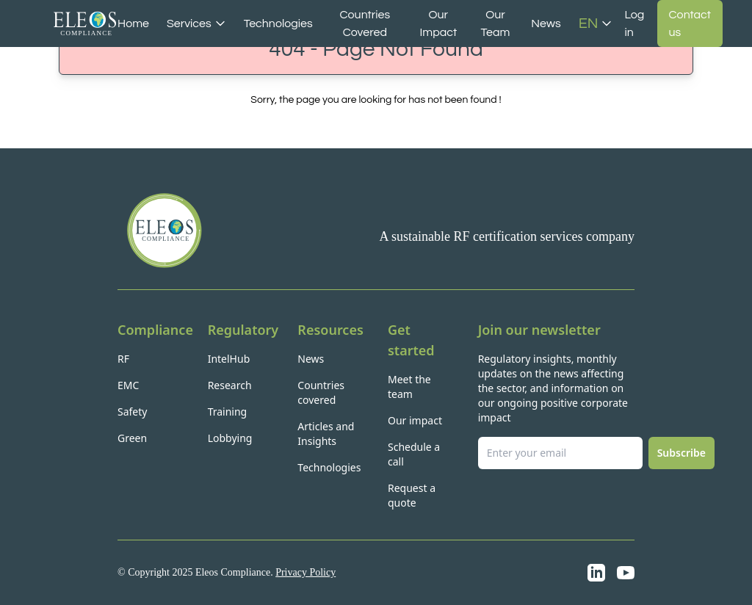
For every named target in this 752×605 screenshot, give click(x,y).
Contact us (690, 23)
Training (227, 412)
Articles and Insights (325, 433)
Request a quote (411, 495)
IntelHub (229, 359)
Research (230, 385)
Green (132, 438)
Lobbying (230, 438)
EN (596, 23)
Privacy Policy (305, 572)
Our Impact (438, 23)
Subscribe (681, 453)
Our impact (415, 420)
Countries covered (320, 392)
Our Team (495, 23)
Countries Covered (365, 23)
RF (123, 359)
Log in (634, 23)
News (545, 23)
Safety (132, 412)
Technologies (278, 23)
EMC (128, 385)
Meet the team (409, 386)
